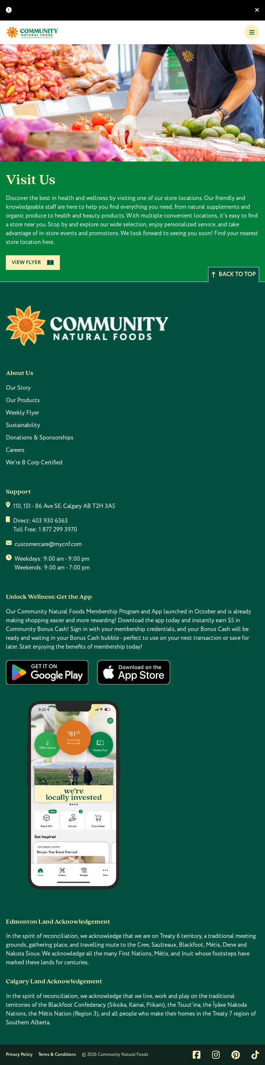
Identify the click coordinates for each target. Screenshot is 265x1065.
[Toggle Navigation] (252, 32)
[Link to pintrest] (235, 1054)
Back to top (233, 274)
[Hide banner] (257, 10)
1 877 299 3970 (58, 530)
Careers (15, 450)
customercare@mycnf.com (48, 544)
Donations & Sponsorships (39, 438)
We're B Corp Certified (34, 463)
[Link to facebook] (196, 1054)
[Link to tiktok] (255, 1054)
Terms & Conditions (57, 1054)
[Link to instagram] (216, 1054)
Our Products (23, 400)
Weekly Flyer (22, 413)
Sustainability (23, 425)
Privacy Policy (19, 1054)
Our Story (18, 388)
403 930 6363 (50, 521)
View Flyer (33, 262)
